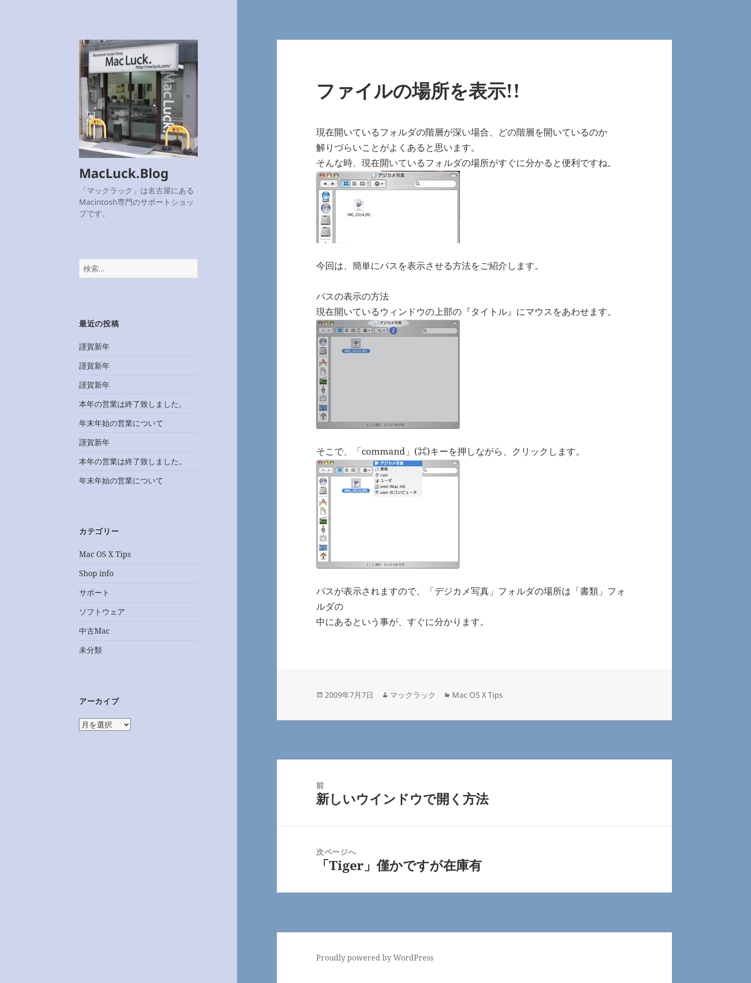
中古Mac (94, 631)
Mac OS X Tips (105, 554)
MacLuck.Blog (124, 173)
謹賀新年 (94, 346)
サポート (94, 592)
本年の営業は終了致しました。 (132, 404)
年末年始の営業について (121, 423)
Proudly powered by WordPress (374, 957)
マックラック (413, 695)
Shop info (96, 573)
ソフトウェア (102, 611)
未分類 (90, 650)
